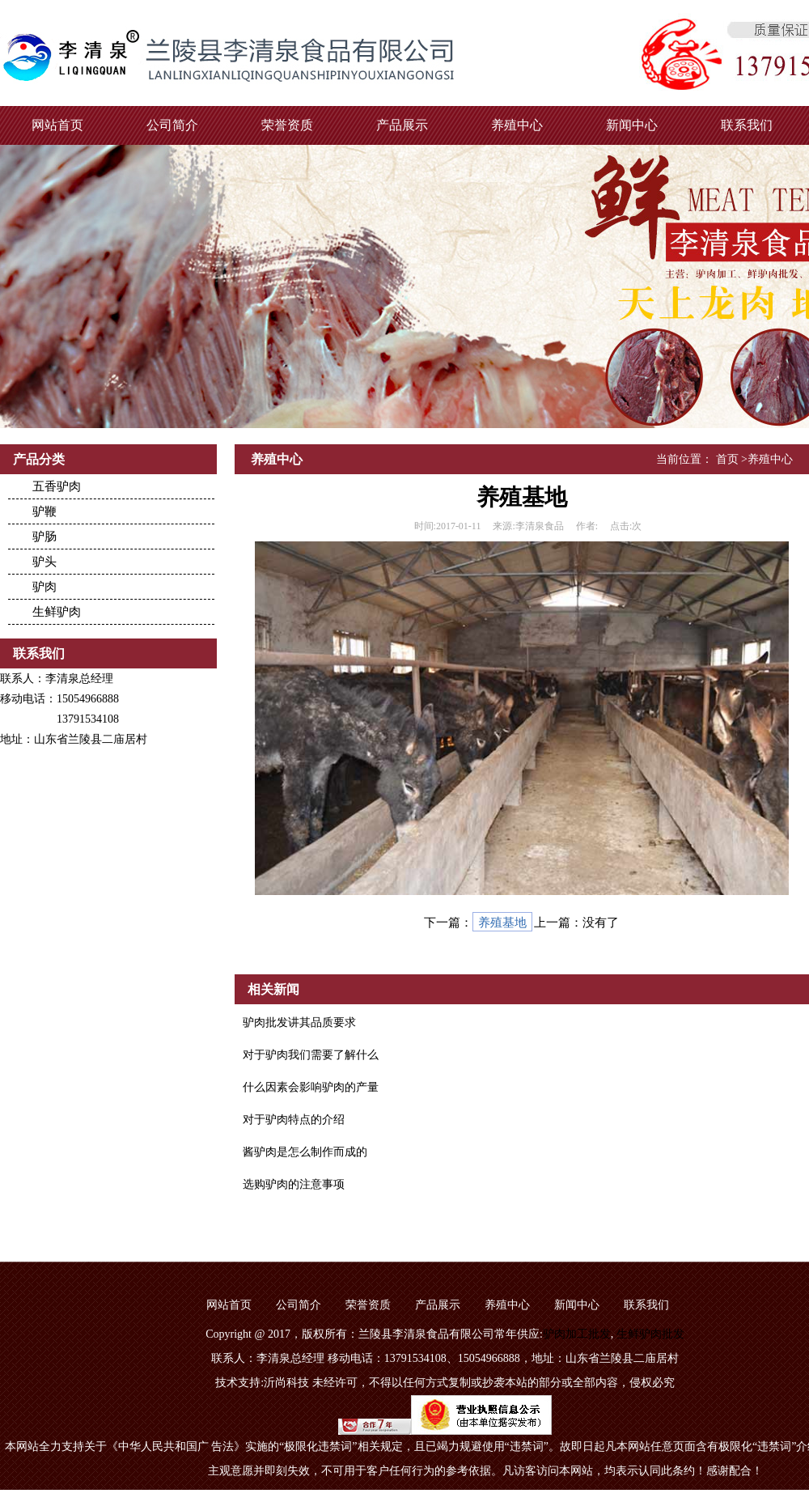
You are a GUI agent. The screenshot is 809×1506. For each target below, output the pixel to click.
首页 (727, 459)
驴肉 (44, 586)
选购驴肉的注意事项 (294, 1184)
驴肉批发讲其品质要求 (299, 1022)
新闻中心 (632, 125)
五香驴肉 (56, 486)
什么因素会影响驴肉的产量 (311, 1087)
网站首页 (57, 125)
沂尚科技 (286, 1383)
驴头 (44, 561)
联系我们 (747, 125)
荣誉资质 (287, 125)
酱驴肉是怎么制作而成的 (305, 1152)
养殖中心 (517, 125)
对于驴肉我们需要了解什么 (311, 1055)
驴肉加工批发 (577, 1334)
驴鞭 (44, 511)
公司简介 (172, 125)
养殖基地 (502, 922)
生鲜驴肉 (56, 611)
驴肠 (44, 536)
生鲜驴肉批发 (650, 1334)
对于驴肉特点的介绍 (294, 1120)
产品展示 (402, 125)
